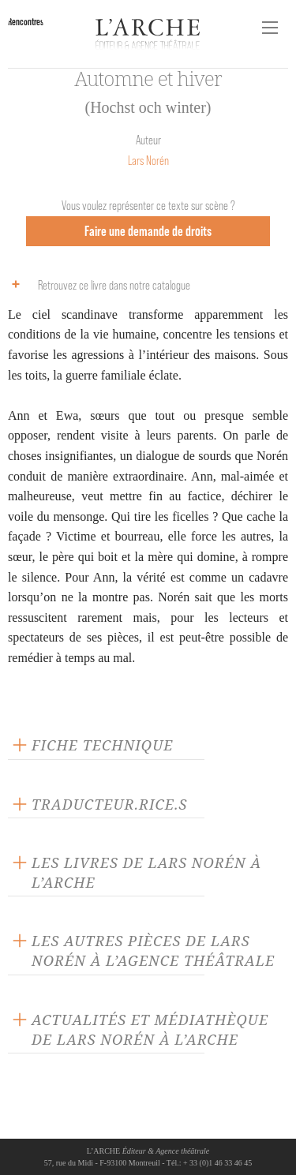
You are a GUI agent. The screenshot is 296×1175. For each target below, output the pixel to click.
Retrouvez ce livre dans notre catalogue (97, 284)
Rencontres (25, 22)
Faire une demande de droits (148, 231)
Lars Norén (148, 160)
